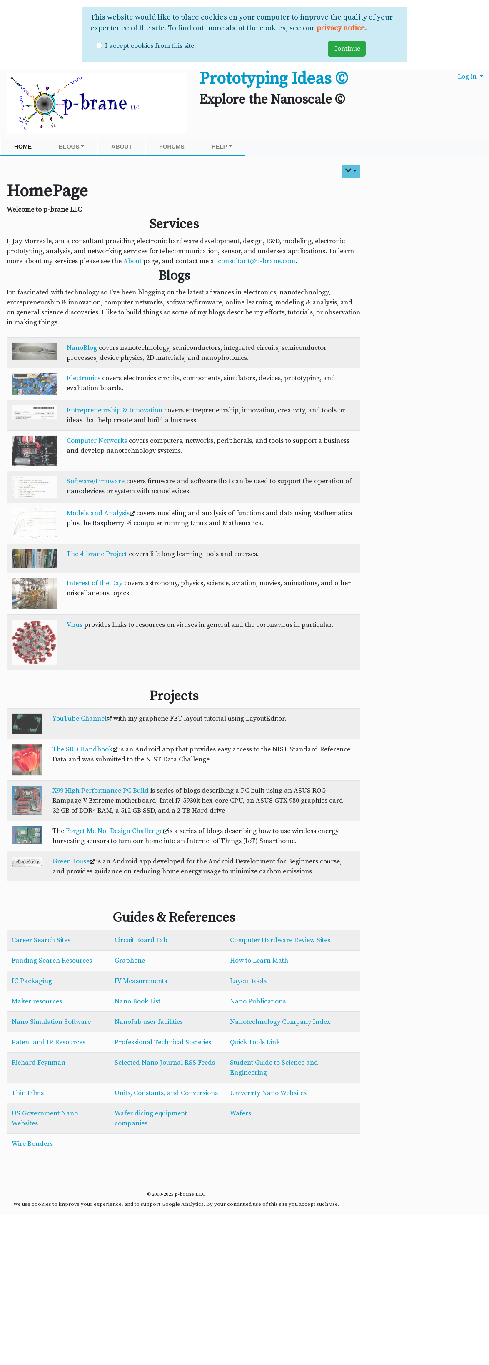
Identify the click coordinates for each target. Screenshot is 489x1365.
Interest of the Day (94, 583)
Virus (74, 625)
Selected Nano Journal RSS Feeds (165, 1062)
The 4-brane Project (97, 554)
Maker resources (37, 1001)
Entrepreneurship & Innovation (114, 410)
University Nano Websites (268, 1093)
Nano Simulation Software (51, 1022)
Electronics (83, 378)
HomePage (47, 191)
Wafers (240, 1113)
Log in (468, 76)
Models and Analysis (98, 513)
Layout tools (248, 981)
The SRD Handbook (82, 749)
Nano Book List (137, 1001)
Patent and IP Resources (48, 1042)
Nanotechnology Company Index (280, 1022)
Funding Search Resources (52, 960)
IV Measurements (141, 981)
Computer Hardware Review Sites (280, 940)
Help (222, 146)
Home (23, 146)
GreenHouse (71, 861)
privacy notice (341, 28)
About (121, 146)
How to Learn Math (259, 960)
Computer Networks (97, 441)
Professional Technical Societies (163, 1042)
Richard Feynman (38, 1062)
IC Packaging (32, 981)
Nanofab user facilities (149, 1022)
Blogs (71, 146)
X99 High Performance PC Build (100, 790)
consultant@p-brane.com (256, 261)
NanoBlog (82, 348)
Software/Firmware (96, 481)
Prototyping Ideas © (273, 78)
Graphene (130, 960)
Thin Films (28, 1093)
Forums (172, 146)
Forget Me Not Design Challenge (114, 831)
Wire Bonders (32, 1144)
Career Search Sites (41, 940)
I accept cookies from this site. (150, 46)
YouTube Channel (79, 718)
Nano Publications (258, 1001)
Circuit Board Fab (141, 940)
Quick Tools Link (255, 1042)
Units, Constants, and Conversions (166, 1093)
